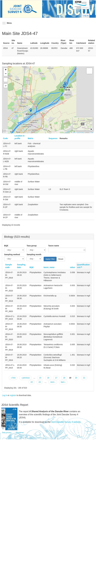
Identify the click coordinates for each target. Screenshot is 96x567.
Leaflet (73, 132)
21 (84, 378)
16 (48, 378)
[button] (62, 98)
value (72, 267)
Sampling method (12, 254)
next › (52, 382)
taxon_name (49, 267)
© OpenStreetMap (80, 132)
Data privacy (6, 433)
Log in (86, 15)
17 (56, 378)
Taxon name (53, 246)
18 (64, 378)
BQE (6, 246)
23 (40, 382)
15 (40, 378)
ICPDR (91, 132)
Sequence (53, 138)
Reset (60, 259)
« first (13, 378)
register (13, 395)
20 (76, 378)
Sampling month (34, 254)
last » (63, 382)
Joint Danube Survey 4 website (66, 422)
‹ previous (25, 378)
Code (5, 138)
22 (32, 382)
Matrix (30, 138)
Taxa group (32, 246)
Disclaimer (20, 433)
